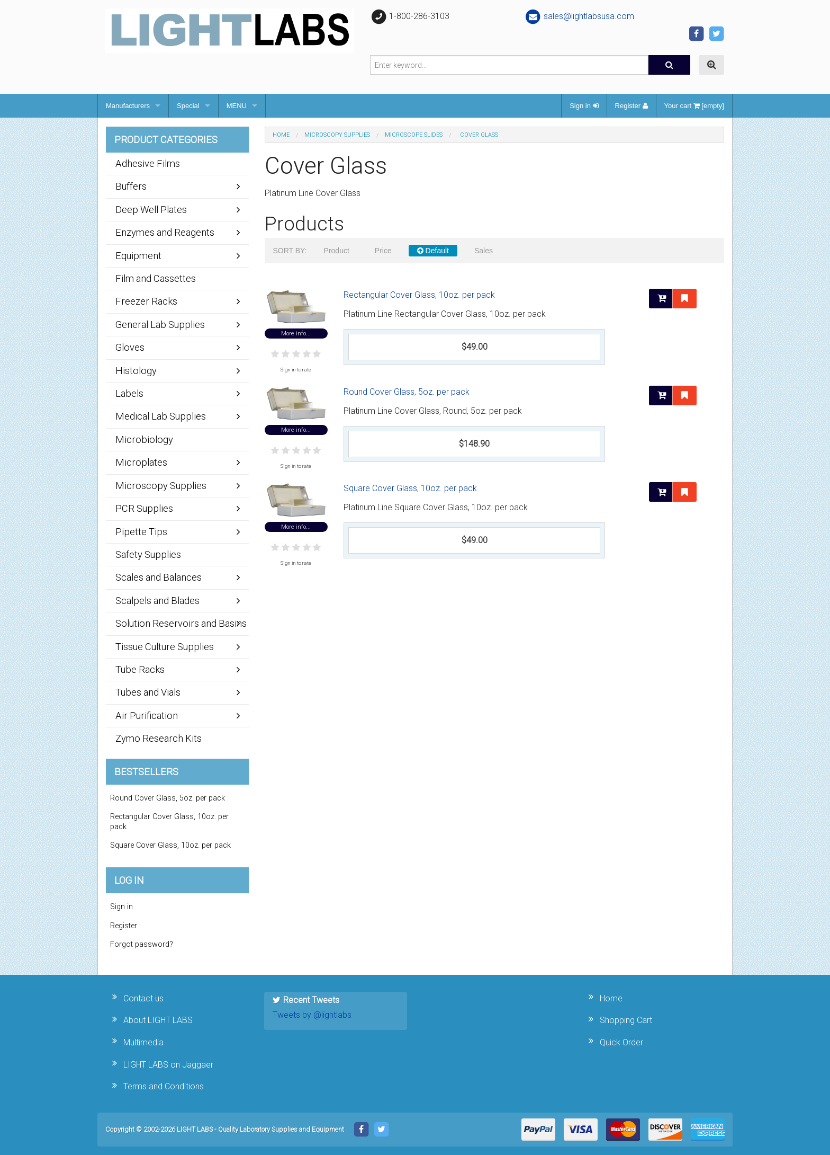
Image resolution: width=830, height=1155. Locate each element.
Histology (136, 370)
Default (433, 250)
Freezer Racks (146, 301)
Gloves (130, 347)
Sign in (584, 106)
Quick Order (621, 1042)
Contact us (143, 998)
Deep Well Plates (151, 209)
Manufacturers (128, 106)
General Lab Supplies (160, 324)
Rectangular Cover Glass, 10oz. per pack (419, 295)
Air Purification (146, 715)
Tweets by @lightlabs (312, 1015)
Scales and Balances (158, 577)
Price (383, 250)
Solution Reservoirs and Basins (181, 623)
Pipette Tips (141, 531)
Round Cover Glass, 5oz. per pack (407, 392)
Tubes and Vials (148, 692)
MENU (237, 106)
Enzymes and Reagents (164, 232)
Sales (483, 250)
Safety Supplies (148, 554)
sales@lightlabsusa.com (579, 16)
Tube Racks (140, 669)
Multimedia (143, 1042)
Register (631, 106)
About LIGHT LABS (158, 1020)
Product (336, 250)
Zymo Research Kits (158, 738)
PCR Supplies (144, 508)
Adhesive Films (147, 163)
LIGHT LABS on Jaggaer (168, 1065)
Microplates (141, 462)
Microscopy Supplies (337, 134)
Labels (129, 393)
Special (188, 106)
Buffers (131, 186)
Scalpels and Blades (157, 600)
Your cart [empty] (694, 106)
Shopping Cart (626, 1020)
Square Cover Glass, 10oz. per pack (410, 488)
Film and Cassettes (155, 278)
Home (281, 134)
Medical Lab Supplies (160, 416)
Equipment (138, 255)
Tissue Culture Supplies (164, 646)
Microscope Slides (414, 134)
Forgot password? (141, 944)
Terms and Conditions (163, 1086)
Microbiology (144, 439)
